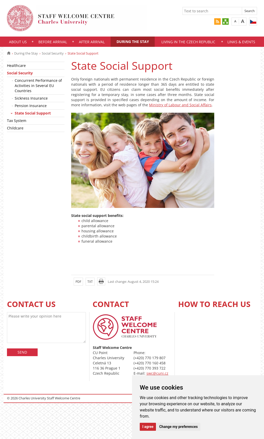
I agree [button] (147, 427)
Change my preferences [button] (178, 427)
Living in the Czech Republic (188, 41)
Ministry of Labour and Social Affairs (180, 104)
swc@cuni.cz (157, 373)
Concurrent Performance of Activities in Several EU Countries (38, 85)
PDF (78, 281)
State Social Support (33, 113)
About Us (18, 41)
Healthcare (16, 65)
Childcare (15, 128)
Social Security (53, 53)
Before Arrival (52, 41)
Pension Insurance (31, 105)
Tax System (16, 120)
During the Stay (133, 41)
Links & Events (241, 41)
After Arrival (92, 41)
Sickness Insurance (31, 98)
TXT (90, 281)
